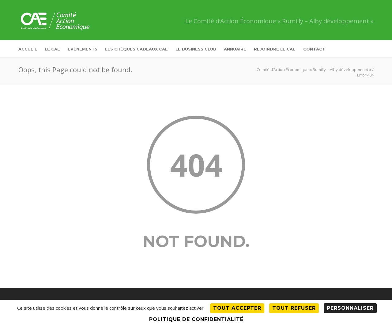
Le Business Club (195, 49)
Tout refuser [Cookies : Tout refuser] (294, 308)
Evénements (82, 49)
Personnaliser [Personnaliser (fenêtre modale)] (350, 308)
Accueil (27, 49)
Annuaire (235, 49)
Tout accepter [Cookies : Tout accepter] (237, 308)
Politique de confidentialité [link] (196, 319)
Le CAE (52, 49)
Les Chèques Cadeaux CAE (136, 49)
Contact (314, 49)
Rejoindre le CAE (275, 49)
